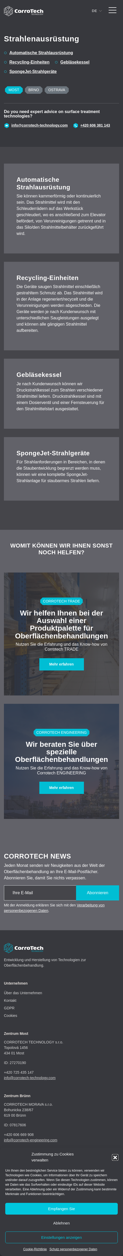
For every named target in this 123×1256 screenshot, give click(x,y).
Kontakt (10, 1000)
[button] (115, 1157)
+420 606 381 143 (95, 125)
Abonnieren (97, 893)
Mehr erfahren (61, 664)
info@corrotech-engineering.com (30, 1140)
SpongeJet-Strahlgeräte (33, 71)
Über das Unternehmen (23, 993)
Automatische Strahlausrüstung (41, 53)
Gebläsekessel (74, 62)
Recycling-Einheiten (29, 62)
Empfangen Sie (61, 1209)
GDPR (9, 1008)
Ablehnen (61, 1223)
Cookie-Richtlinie (35, 1249)
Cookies (10, 1015)
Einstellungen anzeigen (61, 1237)
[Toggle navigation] (112, 11)
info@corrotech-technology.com (39, 125)
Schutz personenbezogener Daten (73, 1249)
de (94, 11)
